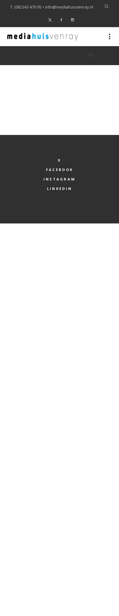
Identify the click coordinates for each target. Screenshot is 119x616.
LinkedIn (59, 188)
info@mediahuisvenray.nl (69, 7)
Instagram (59, 179)
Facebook (59, 169)
